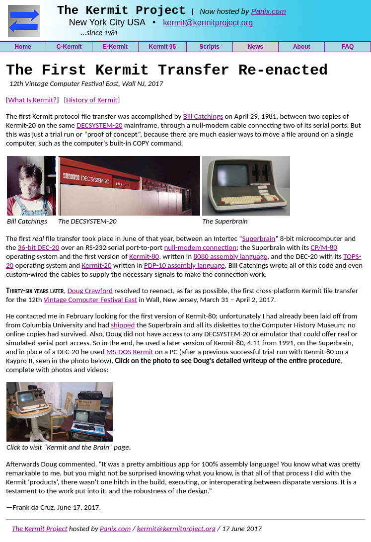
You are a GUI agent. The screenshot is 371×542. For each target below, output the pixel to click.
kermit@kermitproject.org (208, 25)
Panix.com (268, 14)
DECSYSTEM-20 (99, 128)
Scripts (209, 49)
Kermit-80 (144, 259)
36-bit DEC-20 (39, 250)
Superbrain (258, 241)
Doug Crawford (90, 293)
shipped (123, 327)
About (301, 49)
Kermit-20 (97, 268)
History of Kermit (91, 102)
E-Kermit (115, 49)
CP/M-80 (324, 250)
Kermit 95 (162, 49)
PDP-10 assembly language (184, 268)
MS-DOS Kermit (129, 354)
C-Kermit (69, 49)
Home (22, 49)
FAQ (348, 49)
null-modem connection (200, 250)
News (255, 49)
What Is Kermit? (32, 102)
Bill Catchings (203, 119)
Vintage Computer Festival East (90, 302)
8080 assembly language (230, 259)
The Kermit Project (40, 531)
